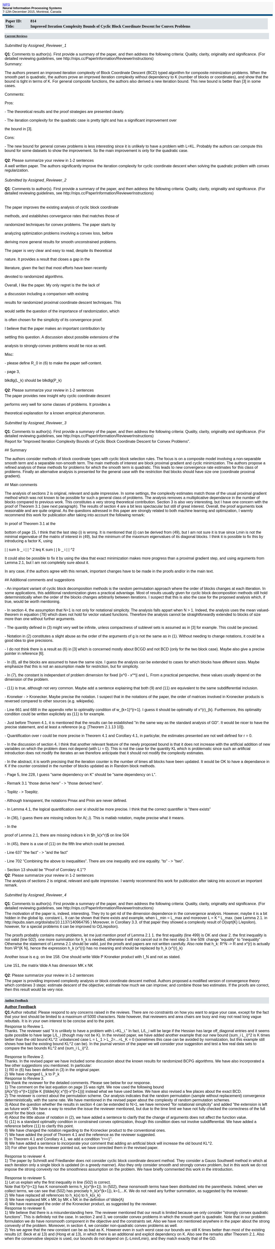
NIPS (6, 4)
